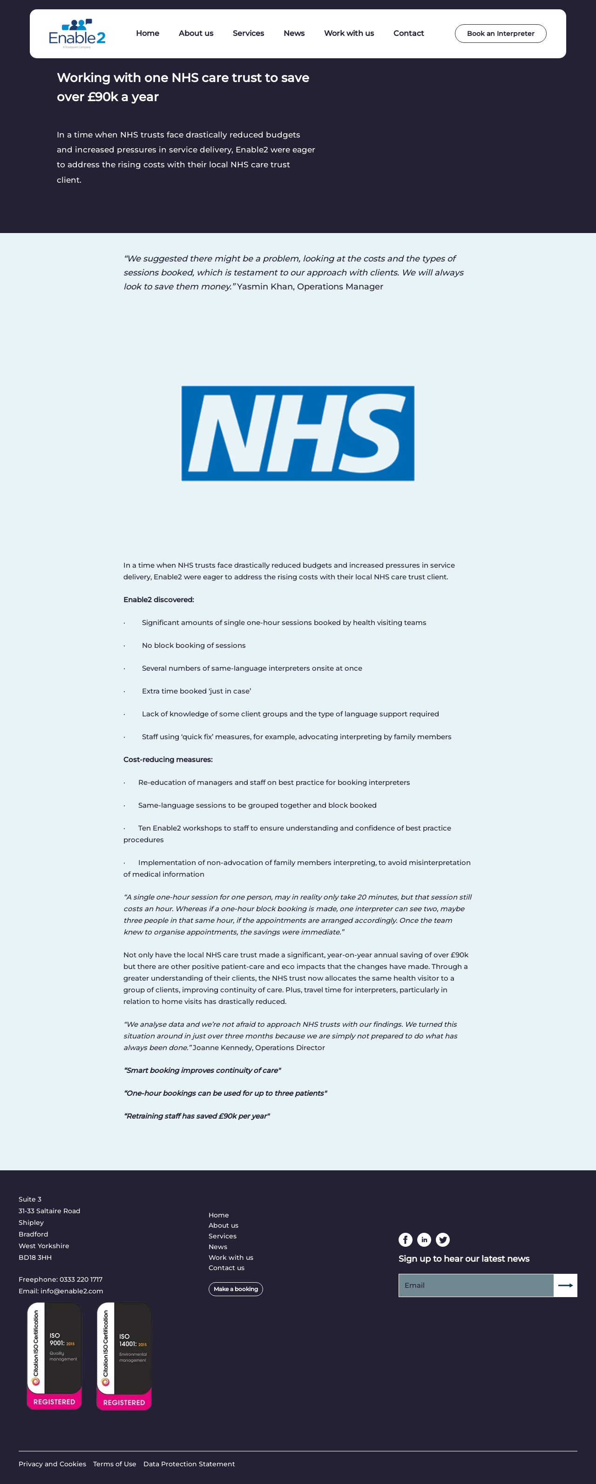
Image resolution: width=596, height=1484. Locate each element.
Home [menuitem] (147, 33)
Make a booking (236, 1288)
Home (219, 1215)
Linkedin (424, 1240)
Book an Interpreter (501, 33)
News (218, 1247)
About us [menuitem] (196, 33)
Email (415, 1285)
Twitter (443, 1240)
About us (223, 1225)
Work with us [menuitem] (349, 33)
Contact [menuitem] (408, 33)
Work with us (231, 1257)
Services (223, 1236)
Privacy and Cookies (52, 1464)
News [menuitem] (294, 33)
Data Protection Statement (189, 1464)
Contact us (226, 1267)
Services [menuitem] (248, 33)
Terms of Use (114, 1464)
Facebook (406, 1240)
